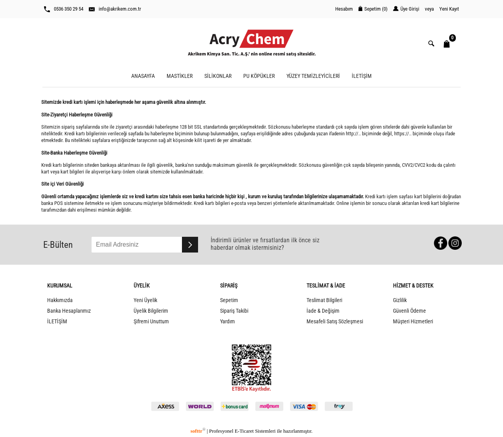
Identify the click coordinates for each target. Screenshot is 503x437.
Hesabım (344, 9)
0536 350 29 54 (63, 9)
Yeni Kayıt (449, 9)
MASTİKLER (180, 76)
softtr (198, 431)
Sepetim (229, 300)
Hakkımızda (60, 300)
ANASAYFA (143, 76)
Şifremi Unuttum (151, 321)
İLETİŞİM (362, 76)
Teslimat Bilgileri (324, 300)
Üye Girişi (406, 9)
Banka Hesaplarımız (69, 311)
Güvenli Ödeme (409, 311)
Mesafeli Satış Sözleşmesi (335, 321)
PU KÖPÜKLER (259, 76)
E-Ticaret (244, 431)
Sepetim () (372, 9)
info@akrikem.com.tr (115, 9)
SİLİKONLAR (217, 76)
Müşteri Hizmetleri (413, 321)
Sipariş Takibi (234, 311)
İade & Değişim (323, 311)
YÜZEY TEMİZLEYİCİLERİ (313, 76)
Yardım (227, 321)
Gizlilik (400, 300)
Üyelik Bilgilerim (151, 311)
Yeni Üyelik (145, 300)
